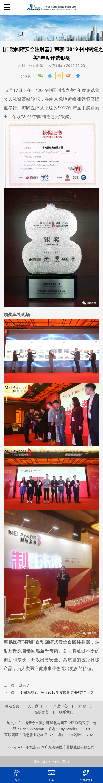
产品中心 (60, 705)
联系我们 (66, 711)
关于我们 (35, 705)
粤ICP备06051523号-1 (51, 761)
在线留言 (41, 711)
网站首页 (12, 705)
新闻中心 (85, 705)
